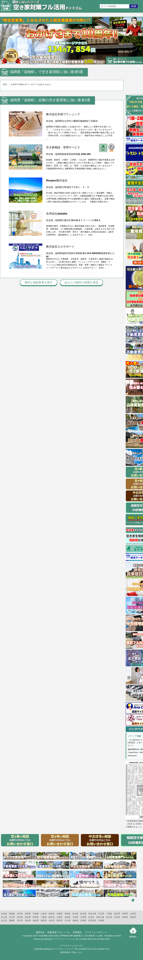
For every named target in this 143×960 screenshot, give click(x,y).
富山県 (4, 917)
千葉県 (109, 914)
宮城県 (36, 914)
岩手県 (20, 914)
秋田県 (28, 914)
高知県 (28, 920)
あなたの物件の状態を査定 (81, 282)
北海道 (4, 914)
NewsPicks (133, 752)
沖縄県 (101, 920)
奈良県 (91, 917)
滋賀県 (68, 917)
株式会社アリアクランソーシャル (60, 939)
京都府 (75, 917)
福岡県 (44, 920)
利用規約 (77, 932)
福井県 (20, 917)
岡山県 (109, 917)
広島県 (117, 917)
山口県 (4, 920)
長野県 (125, 914)
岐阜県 (52, 917)
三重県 (44, 917)
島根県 (133, 917)
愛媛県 (12, 920)
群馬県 (68, 914)
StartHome (132, 756)
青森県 (12, 914)
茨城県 (60, 914)
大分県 (68, 920)
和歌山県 (100, 917)
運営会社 (40, 932)
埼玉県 (101, 914)
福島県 (52, 914)
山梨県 (133, 914)
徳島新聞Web (133, 749)
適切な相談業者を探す (38, 282)
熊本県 (60, 920)
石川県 (12, 917)
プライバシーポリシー (95, 932)
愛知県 (28, 917)
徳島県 (36, 920)
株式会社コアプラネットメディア (59, 949)
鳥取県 (125, 917)
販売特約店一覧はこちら (71, 952)
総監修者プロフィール (58, 932)
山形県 (44, 914)
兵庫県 (83, 917)
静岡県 (36, 917)
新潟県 (117, 914)
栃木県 (75, 914)
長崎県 (75, 920)
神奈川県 (92, 914)
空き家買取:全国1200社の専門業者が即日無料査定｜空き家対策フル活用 (70, 936)
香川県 (20, 920)
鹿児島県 (92, 920)
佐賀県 (52, 920)
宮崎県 (83, 920)
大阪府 (60, 917)
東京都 (83, 914)
